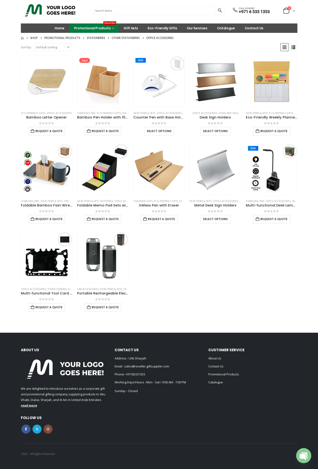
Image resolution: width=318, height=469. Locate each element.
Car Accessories (88, 289)
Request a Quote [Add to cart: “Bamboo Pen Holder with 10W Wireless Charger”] (105, 131)
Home (59, 28)
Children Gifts (143, 201)
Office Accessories (59, 113)
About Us (214, 358)
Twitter (37, 429)
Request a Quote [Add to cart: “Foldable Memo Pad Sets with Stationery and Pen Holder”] (105, 219)
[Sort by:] (52, 47)
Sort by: (26, 47)
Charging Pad (86, 113)
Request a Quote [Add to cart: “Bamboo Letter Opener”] (49, 131)
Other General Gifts (60, 289)
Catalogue (226, 28)
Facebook (26, 429)
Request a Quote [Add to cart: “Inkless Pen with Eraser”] (161, 219)
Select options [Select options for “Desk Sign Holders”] (215, 131)
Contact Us (254, 28)
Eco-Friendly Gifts (162, 28)
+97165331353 (135, 374)
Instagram (48, 429)
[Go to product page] (46, 81)
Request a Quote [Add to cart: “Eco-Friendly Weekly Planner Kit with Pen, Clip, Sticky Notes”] (274, 131)
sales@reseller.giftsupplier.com (146, 366)
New (140, 60)
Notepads (106, 201)
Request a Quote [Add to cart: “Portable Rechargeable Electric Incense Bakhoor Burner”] (105, 307)
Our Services (197, 28)
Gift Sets (130, 28)
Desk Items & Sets (144, 113)
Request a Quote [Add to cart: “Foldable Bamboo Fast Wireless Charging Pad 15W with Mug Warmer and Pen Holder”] (49, 219)
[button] (284, 47)
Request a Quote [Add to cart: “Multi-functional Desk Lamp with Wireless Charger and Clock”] (274, 219)
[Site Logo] (50, 10)
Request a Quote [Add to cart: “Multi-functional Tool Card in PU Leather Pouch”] (49, 307)
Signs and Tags (228, 113)
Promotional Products (95, 27)
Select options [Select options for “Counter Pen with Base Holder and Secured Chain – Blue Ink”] (159, 131)
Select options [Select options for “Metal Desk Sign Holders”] (215, 219)
